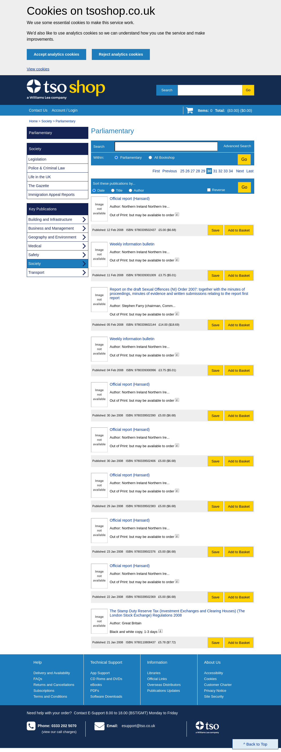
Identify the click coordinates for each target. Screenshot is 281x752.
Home (33, 121)
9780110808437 (145, 642)
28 (198, 171)
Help (37, 662)
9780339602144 (145, 324)
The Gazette (38, 186)
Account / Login (65, 110)
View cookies (38, 69)
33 (225, 171)
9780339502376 (145, 551)
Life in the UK (39, 177)
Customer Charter (218, 685)
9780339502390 (145, 415)
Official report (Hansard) (130, 198)
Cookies (210, 679)
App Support (100, 673)
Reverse (218, 190)
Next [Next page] (240, 171)
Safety (33, 255)
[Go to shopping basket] (223, 111)
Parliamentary (65, 121)
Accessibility (213, 673)
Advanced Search (237, 146)
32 (220, 171)
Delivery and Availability (51, 673)
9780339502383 (145, 506)
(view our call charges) (59, 732)
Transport (36, 272)
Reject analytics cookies (121, 54)
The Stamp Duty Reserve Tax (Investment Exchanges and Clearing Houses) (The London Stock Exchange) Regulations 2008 (177, 613)
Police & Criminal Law (46, 168)
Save (215, 230)
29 (203, 171)
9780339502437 (145, 229)
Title (119, 190)
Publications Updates (163, 691)
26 (187, 171)
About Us (212, 662)
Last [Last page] (249, 171)
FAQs (37, 679)
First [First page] (156, 171)
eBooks (96, 685)
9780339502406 (145, 460)
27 (193, 171)
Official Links (157, 679)
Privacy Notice (215, 691)
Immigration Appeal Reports (51, 194)
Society (46, 121)
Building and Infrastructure (50, 219)
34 (231, 171)
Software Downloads (106, 696)
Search (166, 90)
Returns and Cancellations (53, 685)
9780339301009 (145, 275)
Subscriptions (43, 691)
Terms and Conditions (50, 696)
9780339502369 (145, 596)
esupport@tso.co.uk (138, 726)
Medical (34, 246)
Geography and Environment (52, 237)
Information (157, 662)
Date (101, 190)
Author (139, 190)
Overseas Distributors (164, 685)
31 (215, 171)
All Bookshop (164, 157)
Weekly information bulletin (132, 244)
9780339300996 (145, 370)
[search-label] (166, 146)
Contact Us (38, 110)
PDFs (94, 691)
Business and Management (51, 228)
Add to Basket (239, 230)
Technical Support (106, 662)
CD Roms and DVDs (106, 679)
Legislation (37, 159)
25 (182, 171)
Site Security (214, 696)
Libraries (154, 673)
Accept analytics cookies (56, 54)
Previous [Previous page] (169, 171)
